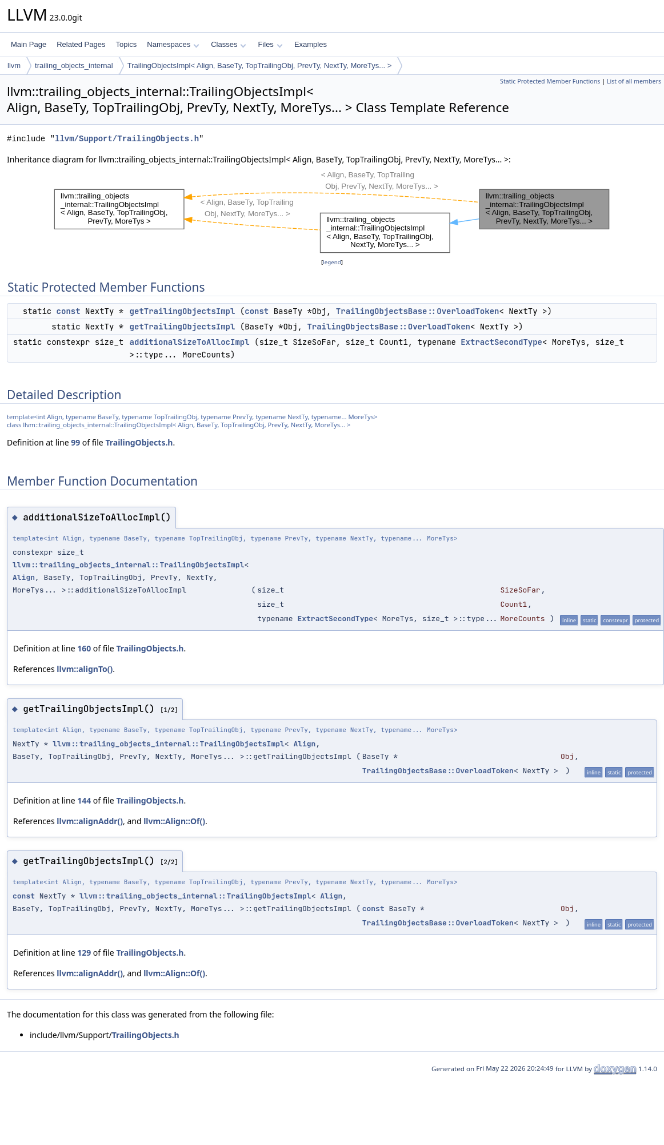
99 (75, 442)
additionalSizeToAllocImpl (190, 342)
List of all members (634, 81)
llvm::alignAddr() (90, 821)
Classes (228, 44)
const (69, 311)
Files (270, 44)
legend (332, 262)
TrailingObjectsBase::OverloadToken (417, 311)
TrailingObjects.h (139, 442)
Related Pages (81, 44)
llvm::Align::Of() (174, 821)
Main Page (28, 44)
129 (84, 952)
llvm (14, 65)
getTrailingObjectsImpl (182, 311)
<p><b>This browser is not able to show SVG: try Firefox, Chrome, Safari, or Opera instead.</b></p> (332, 211)
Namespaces (173, 44)
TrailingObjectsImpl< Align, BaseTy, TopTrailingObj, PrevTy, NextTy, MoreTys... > (259, 65)
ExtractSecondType (501, 342)
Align (24, 577)
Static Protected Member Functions (550, 81)
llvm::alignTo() (85, 668)
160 (84, 648)
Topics (126, 44)
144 (84, 800)
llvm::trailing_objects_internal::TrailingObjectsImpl (129, 565)
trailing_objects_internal (74, 65)
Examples (310, 44)
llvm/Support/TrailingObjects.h (127, 138)
